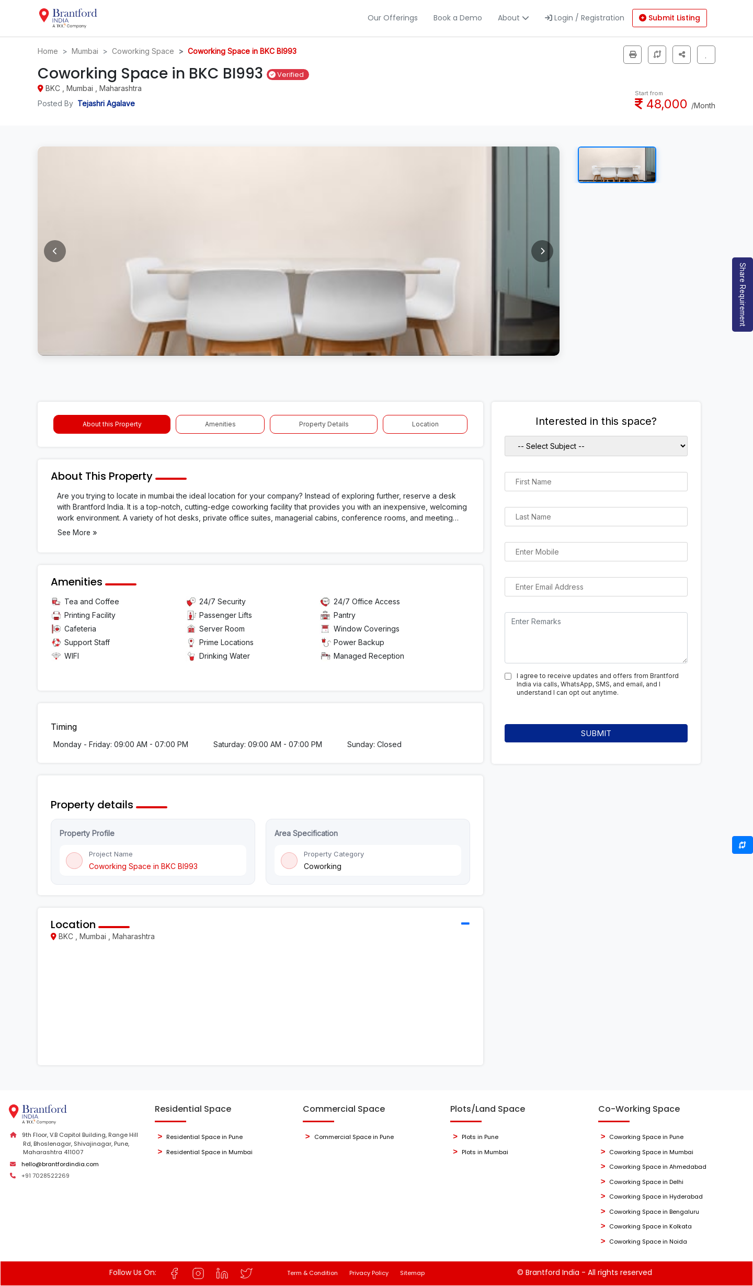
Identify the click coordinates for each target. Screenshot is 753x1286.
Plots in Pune (480, 1137)
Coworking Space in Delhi (646, 1182)
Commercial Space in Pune (354, 1137)
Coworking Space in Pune (646, 1137)
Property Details (324, 424)
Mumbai (85, 51)
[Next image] (542, 251)
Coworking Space (143, 51)
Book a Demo (457, 18)
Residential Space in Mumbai (209, 1152)
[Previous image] (55, 251)
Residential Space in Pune (204, 1137)
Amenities (220, 424)
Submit (596, 733)
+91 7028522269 (45, 1175)
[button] (681, 55)
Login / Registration (584, 18)
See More (77, 532)
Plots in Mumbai (485, 1152)
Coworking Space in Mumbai (651, 1152)
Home (48, 51)
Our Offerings (393, 18)
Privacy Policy (369, 1273)
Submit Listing (669, 18)
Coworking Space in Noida (648, 1241)
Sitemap (412, 1273)
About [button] (513, 18)
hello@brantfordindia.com (60, 1164)
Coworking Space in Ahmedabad (657, 1167)
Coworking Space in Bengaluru (654, 1212)
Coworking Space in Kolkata (650, 1226)
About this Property (112, 424)
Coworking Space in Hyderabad (656, 1196)
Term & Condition (312, 1273)
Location (425, 424)
